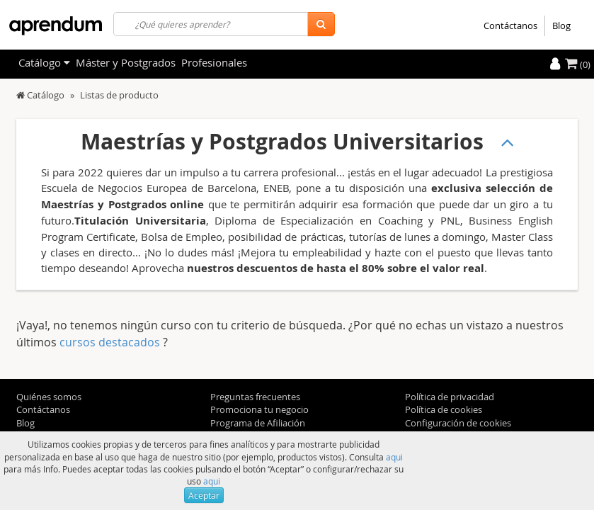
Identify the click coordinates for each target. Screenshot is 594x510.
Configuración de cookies (458, 422)
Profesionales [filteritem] (214, 62)
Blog (561, 25)
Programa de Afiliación (257, 422)
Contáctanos (510, 25)
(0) (577, 64)
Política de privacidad (449, 396)
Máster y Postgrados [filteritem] (126, 62)
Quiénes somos (48, 396)
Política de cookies (443, 409)
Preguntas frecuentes (255, 396)
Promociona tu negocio (259, 409)
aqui (394, 457)
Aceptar (203, 495)
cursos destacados (111, 342)
